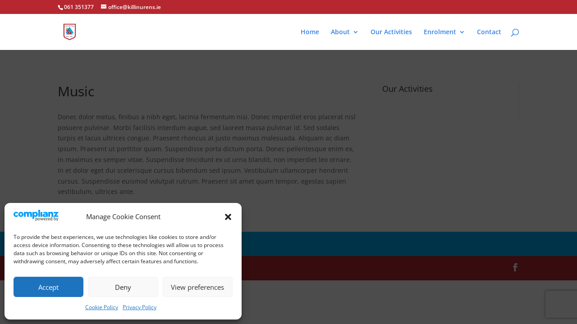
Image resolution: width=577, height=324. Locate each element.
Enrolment (440, 32)
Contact (489, 32)
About (340, 32)
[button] (228, 216)
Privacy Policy (139, 307)
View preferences (197, 287)
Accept (48, 287)
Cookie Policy (101, 307)
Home (310, 32)
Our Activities (391, 32)
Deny (123, 287)
